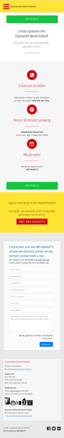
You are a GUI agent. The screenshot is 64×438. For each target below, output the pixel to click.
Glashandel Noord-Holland (23, 6)
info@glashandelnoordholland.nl (19, 369)
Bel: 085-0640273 (32, 221)
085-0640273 (32, 19)
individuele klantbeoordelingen (19, 416)
